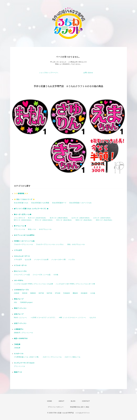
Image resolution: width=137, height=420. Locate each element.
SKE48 (24, 293)
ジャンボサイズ (19, 218)
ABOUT (61, 401)
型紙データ (18, 372)
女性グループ (18, 314)
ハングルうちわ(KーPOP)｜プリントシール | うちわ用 (33, 284)
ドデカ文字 (18, 250)
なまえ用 (28, 259)
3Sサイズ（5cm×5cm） (104, 220)
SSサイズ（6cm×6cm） (84, 220)
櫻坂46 (75, 293)
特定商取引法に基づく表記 (79, 407)
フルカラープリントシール (23, 244)
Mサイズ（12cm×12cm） (23, 220)
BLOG (73, 401)
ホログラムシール (45, 229)
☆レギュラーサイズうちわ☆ (24, 363)
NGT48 (49, 293)
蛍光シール (32, 229)
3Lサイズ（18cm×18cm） (59, 218)
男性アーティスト (20, 308)
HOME (49, 401)
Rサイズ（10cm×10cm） (44, 220)
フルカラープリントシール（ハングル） (50, 244)
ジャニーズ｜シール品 (22, 274)
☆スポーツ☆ (18, 353)
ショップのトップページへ (48, 72)
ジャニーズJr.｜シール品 (41, 274)
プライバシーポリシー (56, 407)
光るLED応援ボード (59, 203)
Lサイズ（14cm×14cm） (102, 218)
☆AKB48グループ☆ (21, 290)
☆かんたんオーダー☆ (22, 256)
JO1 (15, 302)
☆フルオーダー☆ (20, 265)
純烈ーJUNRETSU (21, 338)
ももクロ (93, 317)
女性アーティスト (20, 323)
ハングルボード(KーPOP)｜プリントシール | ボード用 (75, 284)
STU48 (57, 293)
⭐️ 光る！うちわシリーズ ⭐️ (24, 199)
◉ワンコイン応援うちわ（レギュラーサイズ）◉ (31, 208)
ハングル (71, 259)
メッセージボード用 (58, 259)
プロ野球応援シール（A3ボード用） (27, 357)
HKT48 (41, 293)
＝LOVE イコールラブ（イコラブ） (43, 317)
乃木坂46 (66, 293)
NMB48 (33, 293)
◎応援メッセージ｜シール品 (24, 241)
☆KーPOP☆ (18, 280)
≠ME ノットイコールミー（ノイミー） (73, 317)
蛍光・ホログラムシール (76, 244)
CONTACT (86, 401)
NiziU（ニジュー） (21, 317)
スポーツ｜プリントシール (52, 357)
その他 (55, 274)
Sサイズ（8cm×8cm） (64, 220)
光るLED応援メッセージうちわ (80, 203)
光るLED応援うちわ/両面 (40, 203)
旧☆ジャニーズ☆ (20, 271)
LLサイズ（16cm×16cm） (81, 218)
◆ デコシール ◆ (20, 226)
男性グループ (18, 299)
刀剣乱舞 (17, 344)
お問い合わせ (88, 72)
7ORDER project (26, 302)
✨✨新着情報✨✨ (21, 193)
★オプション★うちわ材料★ (24, 235)
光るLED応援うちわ (21, 203)
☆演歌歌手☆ (18, 329)
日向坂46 (84, 293)
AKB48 (16, 293)
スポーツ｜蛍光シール (72, 357)
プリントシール (19, 229)
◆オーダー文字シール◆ (22, 214)
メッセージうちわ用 (41, 259)
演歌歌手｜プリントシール (23, 332)
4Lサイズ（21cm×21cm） (37, 218)
